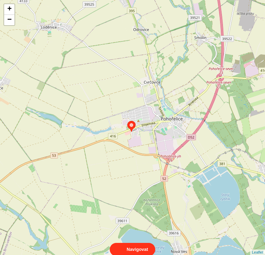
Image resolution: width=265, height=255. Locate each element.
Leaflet (257, 246)
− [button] (9, 20)
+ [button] (9, 9)
